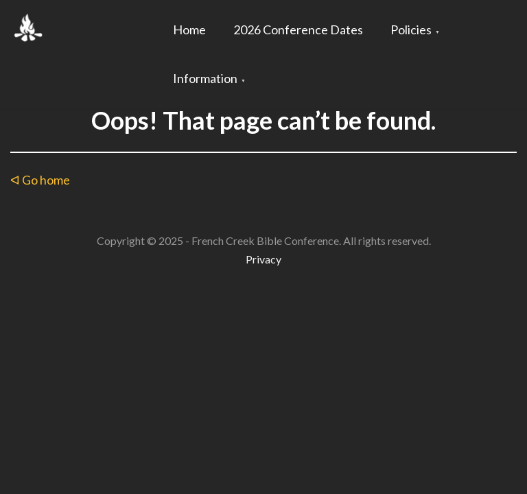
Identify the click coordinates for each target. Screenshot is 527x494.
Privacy (263, 259)
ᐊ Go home (40, 179)
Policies (411, 29)
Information (205, 78)
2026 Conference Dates (298, 29)
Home (189, 29)
